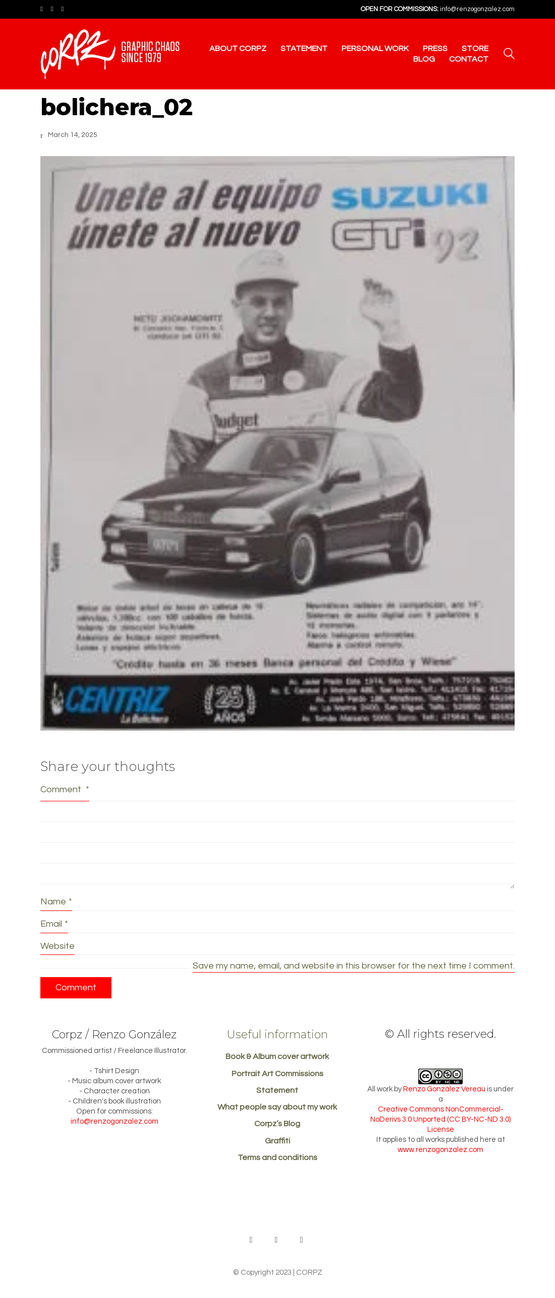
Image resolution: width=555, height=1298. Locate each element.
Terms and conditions (277, 1157)
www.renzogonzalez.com (440, 1149)
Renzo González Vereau (444, 1089)
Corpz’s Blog (277, 1124)
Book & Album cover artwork (277, 1056)
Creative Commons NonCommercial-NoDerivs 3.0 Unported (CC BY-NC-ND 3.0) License (440, 1119)
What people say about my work (277, 1107)
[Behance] (251, 1240)
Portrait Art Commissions (277, 1074)
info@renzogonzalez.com (477, 9)
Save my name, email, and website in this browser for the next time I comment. (354, 966)
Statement (277, 1090)
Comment (64, 789)
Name (56, 902)
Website (57, 946)
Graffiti (277, 1141)
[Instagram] (302, 1240)
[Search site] (509, 55)
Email (54, 924)
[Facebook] (276, 1240)
